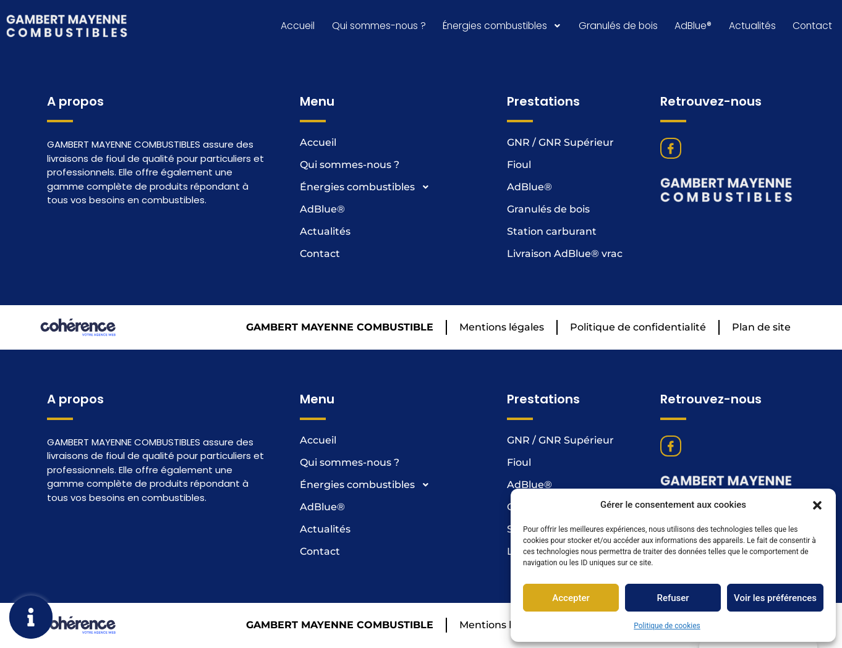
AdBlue (693, 26)
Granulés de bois (617, 26)
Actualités (752, 26)
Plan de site (761, 328)
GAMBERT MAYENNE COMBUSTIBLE (339, 328)
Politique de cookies (667, 625)
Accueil (292, 26)
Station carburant (552, 232)
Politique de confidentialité (638, 328)
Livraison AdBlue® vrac (565, 255)
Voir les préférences (775, 598)
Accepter (570, 598)
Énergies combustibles (500, 26)
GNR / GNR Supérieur (560, 143)
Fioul (519, 166)
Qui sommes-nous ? (374, 26)
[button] (817, 505)
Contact (812, 26)
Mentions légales (501, 328)
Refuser (673, 598)
